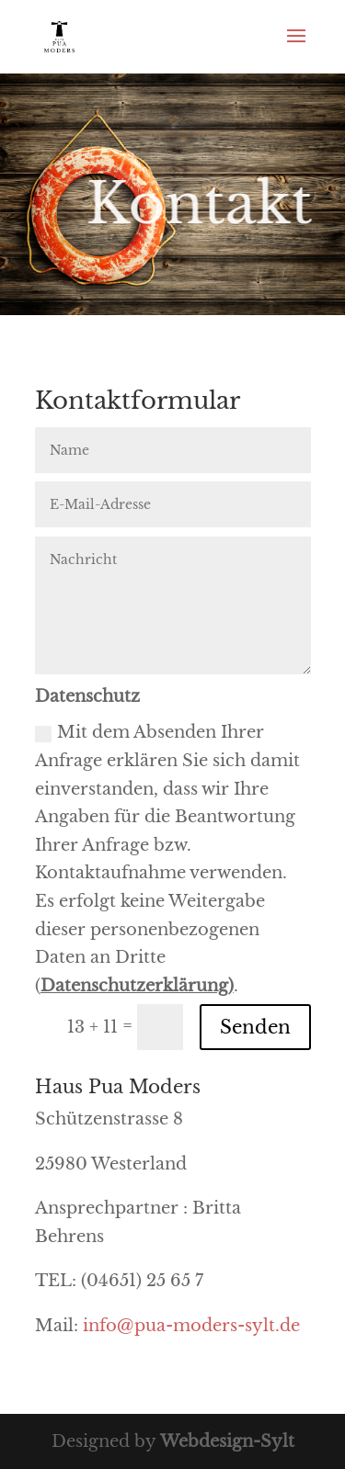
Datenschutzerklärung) (137, 986)
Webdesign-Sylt (227, 1441)
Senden (255, 1027)
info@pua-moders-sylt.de (191, 1326)
